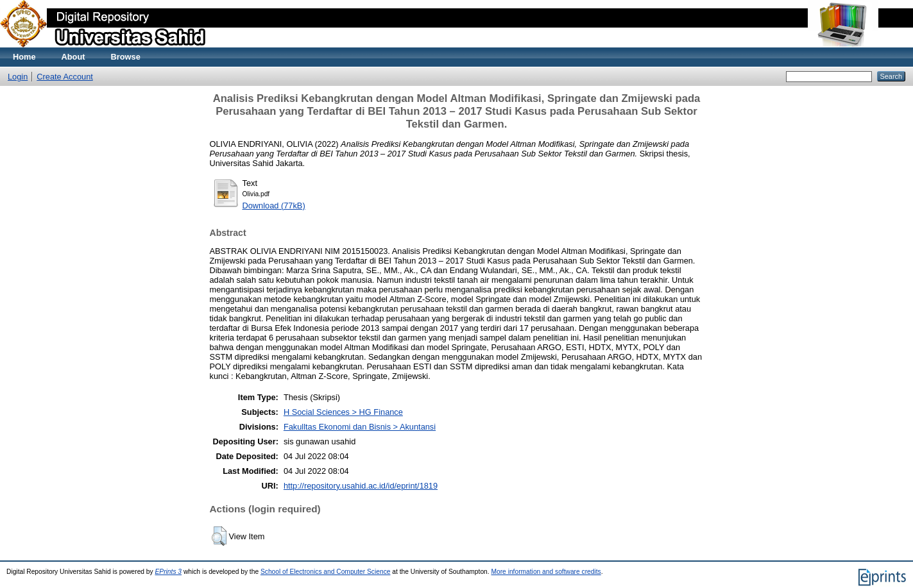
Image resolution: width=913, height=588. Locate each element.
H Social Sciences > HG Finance (343, 412)
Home (24, 57)
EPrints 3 (168, 571)
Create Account (65, 76)
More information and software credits (546, 571)
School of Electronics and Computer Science (325, 571)
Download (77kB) (274, 205)
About (73, 57)
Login (18, 76)
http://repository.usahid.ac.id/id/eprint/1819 (361, 486)
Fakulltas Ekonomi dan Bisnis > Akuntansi (360, 427)
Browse (126, 57)
